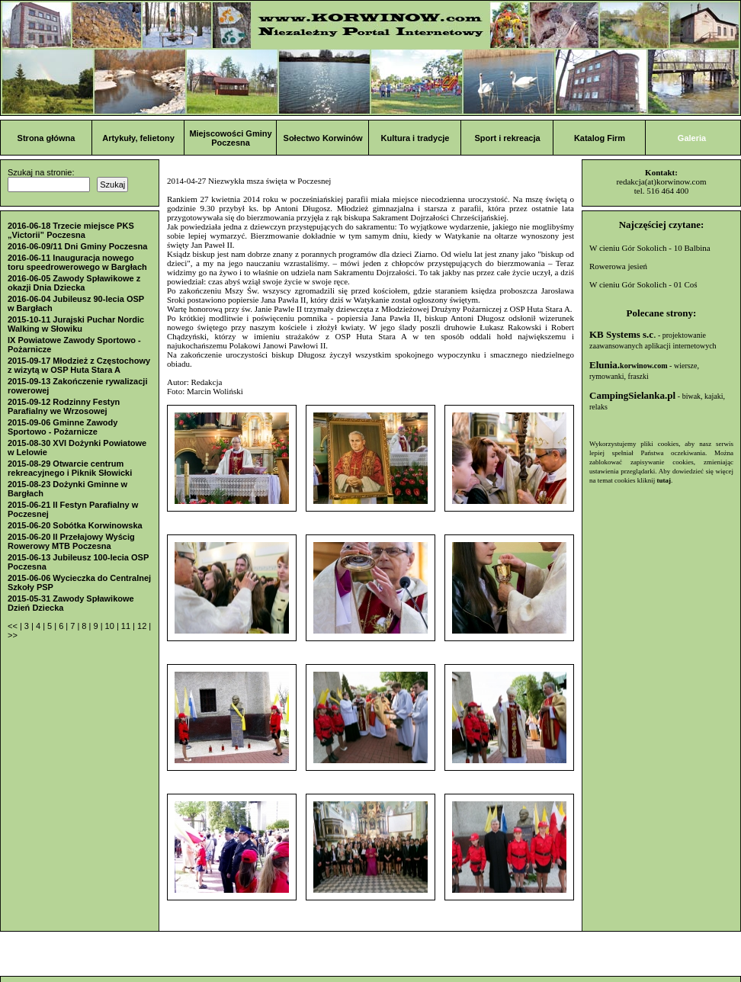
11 (127, 626)
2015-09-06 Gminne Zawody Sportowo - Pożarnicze (62, 427)
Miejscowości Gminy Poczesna (230, 138)
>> (13, 635)
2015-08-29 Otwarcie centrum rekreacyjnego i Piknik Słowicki (70, 468)
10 (111, 626)
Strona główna (46, 138)
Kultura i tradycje (415, 138)
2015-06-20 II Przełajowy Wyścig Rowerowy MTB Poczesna (71, 541)
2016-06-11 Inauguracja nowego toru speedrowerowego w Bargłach (77, 262)
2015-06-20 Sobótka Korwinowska (75, 525)
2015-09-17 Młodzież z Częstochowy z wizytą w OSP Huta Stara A (79, 365)
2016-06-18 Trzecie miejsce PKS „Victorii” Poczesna (71, 230)
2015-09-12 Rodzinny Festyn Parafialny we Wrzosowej (64, 406)
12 (143, 626)
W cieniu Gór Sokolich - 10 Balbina (650, 247)
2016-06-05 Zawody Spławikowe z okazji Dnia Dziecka (74, 283)
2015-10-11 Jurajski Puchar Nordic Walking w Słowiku (76, 324)
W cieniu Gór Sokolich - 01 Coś (643, 284)
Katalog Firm (599, 138)
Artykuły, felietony (138, 138)
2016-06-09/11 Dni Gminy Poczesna (77, 246)
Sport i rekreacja (507, 138)
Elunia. (628, 365)
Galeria (692, 138)
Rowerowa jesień (618, 266)
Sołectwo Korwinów (323, 138)
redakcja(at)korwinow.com (661, 181)
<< (14, 626)
